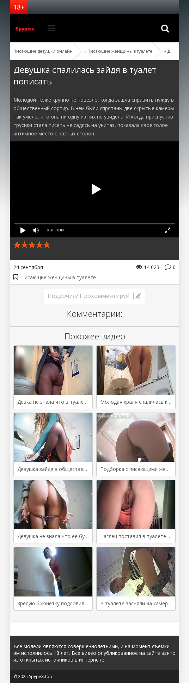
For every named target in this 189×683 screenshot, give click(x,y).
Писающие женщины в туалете (58, 277)
